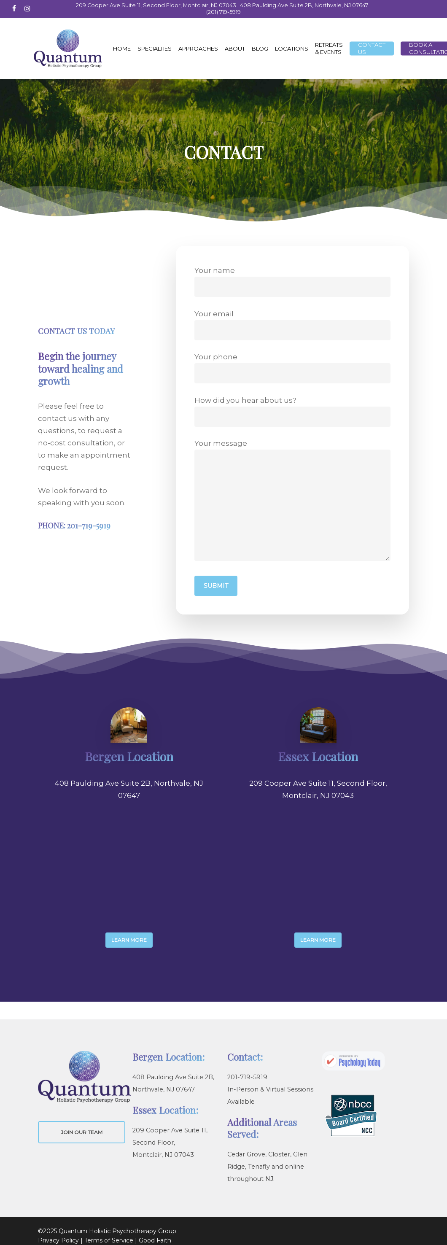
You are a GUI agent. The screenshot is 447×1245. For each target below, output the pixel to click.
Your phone (292, 368)
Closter (279, 1154)
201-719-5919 (247, 1077)
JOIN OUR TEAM (81, 1132)
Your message (292, 502)
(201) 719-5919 (223, 12)
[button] (129, 940)
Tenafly (259, 1166)
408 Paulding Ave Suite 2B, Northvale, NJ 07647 (304, 5)
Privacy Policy (58, 1240)
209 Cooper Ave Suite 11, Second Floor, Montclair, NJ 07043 (156, 5)
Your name (292, 281)
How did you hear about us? (292, 411)
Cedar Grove (246, 1154)
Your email (292, 325)
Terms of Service (108, 1240)
